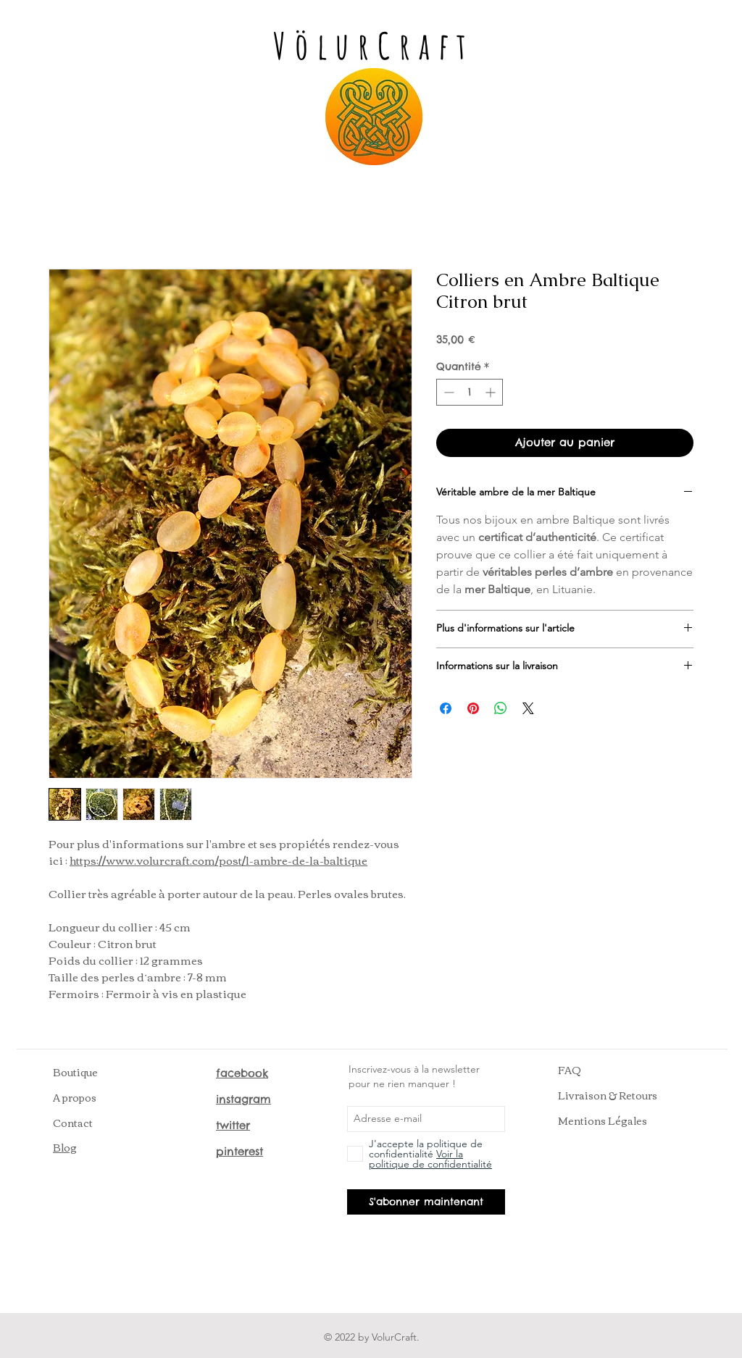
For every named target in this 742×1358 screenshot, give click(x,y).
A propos (74, 1097)
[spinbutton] (470, 392)
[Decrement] (447, 392)
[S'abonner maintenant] (426, 1202)
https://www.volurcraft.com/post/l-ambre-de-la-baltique (218, 860)
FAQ (569, 1069)
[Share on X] (528, 708)
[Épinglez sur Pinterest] (473, 708)
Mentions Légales (602, 1120)
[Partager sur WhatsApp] (500, 708)
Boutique (75, 1071)
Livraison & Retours (607, 1095)
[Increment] (492, 392)
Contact (73, 1122)
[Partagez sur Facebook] (445, 708)
